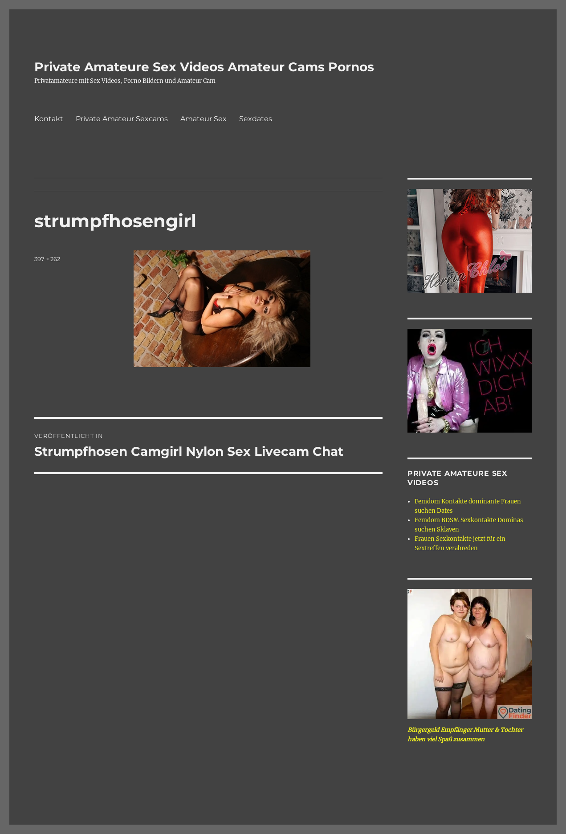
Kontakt (48, 118)
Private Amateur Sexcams (122, 118)
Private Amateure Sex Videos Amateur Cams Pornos (204, 66)
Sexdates (255, 118)
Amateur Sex (203, 118)
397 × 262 (47, 258)
